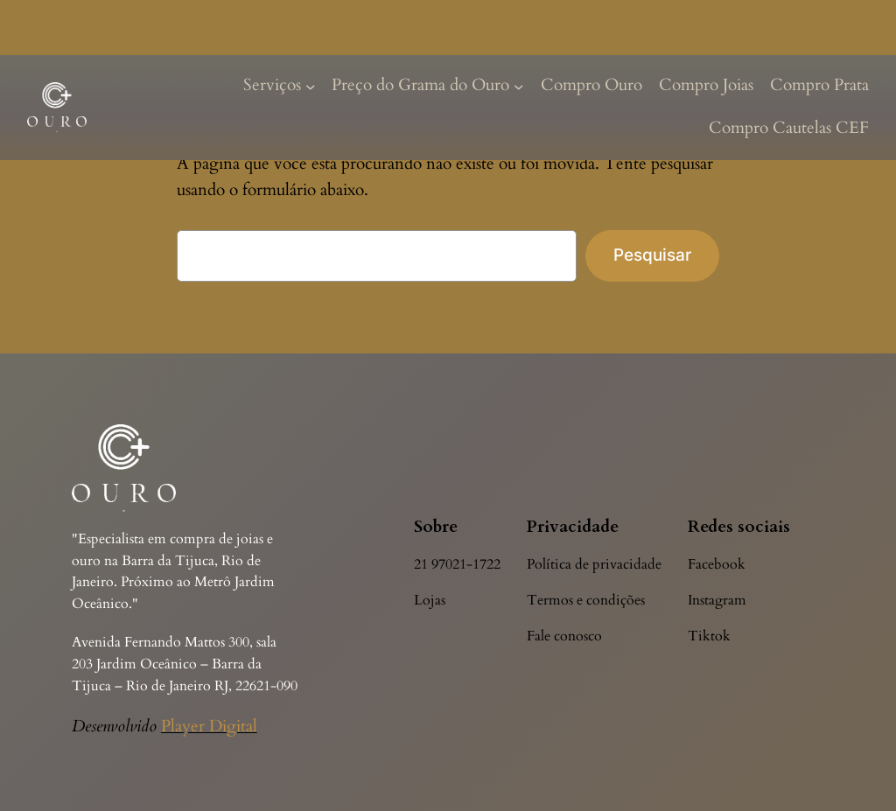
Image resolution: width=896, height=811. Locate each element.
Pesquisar (652, 254)
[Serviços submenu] (310, 85)
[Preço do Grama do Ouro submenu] (519, 85)
